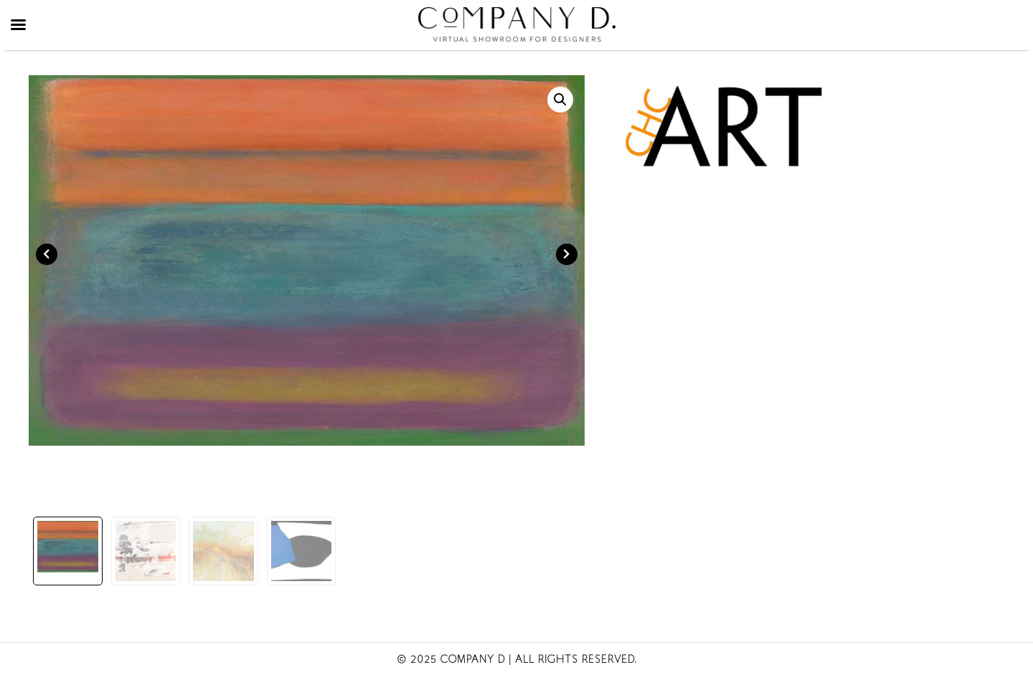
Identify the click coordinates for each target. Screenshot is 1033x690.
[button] (560, 99)
